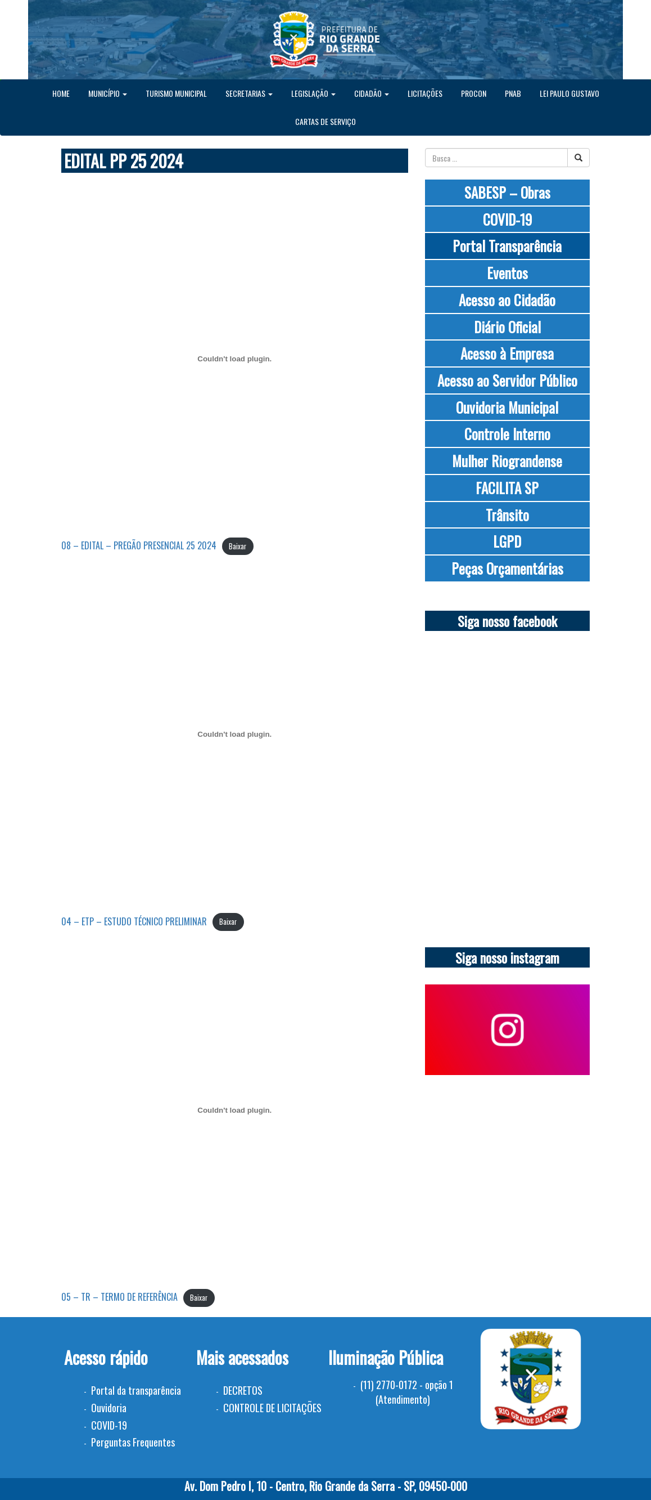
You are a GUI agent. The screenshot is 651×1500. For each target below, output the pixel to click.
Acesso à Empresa (507, 353)
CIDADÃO (371, 93)
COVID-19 (507, 219)
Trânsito (507, 514)
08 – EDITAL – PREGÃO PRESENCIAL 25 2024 (138, 545)
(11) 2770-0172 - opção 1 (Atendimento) (406, 1392)
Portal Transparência (507, 245)
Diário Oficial (507, 326)
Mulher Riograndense (507, 460)
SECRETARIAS (249, 93)
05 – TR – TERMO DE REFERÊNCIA (119, 1297)
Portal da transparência (136, 1390)
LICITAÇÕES (425, 93)
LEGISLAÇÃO (313, 93)
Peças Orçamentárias (507, 568)
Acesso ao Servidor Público (507, 380)
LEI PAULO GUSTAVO (569, 93)
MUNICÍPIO (107, 93)
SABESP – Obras (507, 192)
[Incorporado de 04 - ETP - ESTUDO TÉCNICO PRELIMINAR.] (234, 734)
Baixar (237, 546)
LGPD (507, 541)
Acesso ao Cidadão (507, 299)
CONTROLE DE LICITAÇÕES (272, 1407)
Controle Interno (507, 433)
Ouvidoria (108, 1407)
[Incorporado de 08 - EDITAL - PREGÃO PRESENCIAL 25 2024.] (234, 358)
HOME (61, 93)
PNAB (513, 93)
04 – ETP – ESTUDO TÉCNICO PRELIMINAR (134, 921)
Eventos (507, 272)
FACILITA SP (507, 487)
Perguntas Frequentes (133, 1442)
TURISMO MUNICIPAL (176, 93)
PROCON (473, 93)
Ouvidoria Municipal (507, 407)
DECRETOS (243, 1390)
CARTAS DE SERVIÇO (325, 121)
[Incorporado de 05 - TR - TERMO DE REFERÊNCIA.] (234, 1110)
